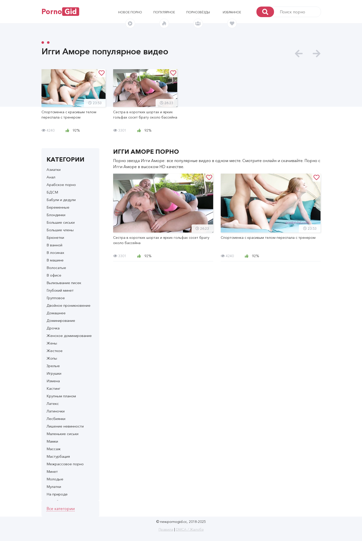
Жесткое (55, 350)
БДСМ (52, 192)
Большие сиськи (61, 222)
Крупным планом (61, 396)
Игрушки (54, 373)
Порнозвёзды (198, 12)
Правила (166, 529)
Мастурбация (58, 456)
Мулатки (54, 486)
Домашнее (56, 313)
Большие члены (60, 229)
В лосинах (55, 252)
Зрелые (53, 365)
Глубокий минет (60, 290)
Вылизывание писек (64, 282)
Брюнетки (55, 237)
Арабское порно (61, 184)
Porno (60, 11)
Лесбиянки (56, 418)
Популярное (164, 12)
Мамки (52, 441)
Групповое (56, 297)
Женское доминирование (69, 335)
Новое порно (130, 12)
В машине (55, 260)
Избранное (232, 12)
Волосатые (56, 267)
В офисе (54, 275)
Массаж (54, 448)
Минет (52, 471)
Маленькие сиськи (62, 433)
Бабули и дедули (61, 199)
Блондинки (56, 214)
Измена (53, 380)
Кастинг (53, 388)
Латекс (53, 403)
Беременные (58, 207)
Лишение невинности (65, 426)
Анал (51, 177)
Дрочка (53, 328)
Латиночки (56, 411)
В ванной (54, 245)
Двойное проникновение (68, 305)
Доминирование (61, 320)
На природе (57, 494)
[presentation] (299, 53)
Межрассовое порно (65, 463)
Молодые (55, 479)
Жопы (52, 358)
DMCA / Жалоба (190, 529)
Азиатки (54, 169)
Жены (52, 343)
